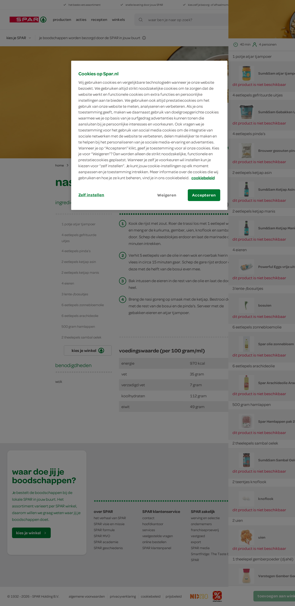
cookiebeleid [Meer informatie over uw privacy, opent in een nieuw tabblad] (203, 177)
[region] (149, 135)
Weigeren (166, 195)
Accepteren (204, 195)
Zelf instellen (91, 194)
